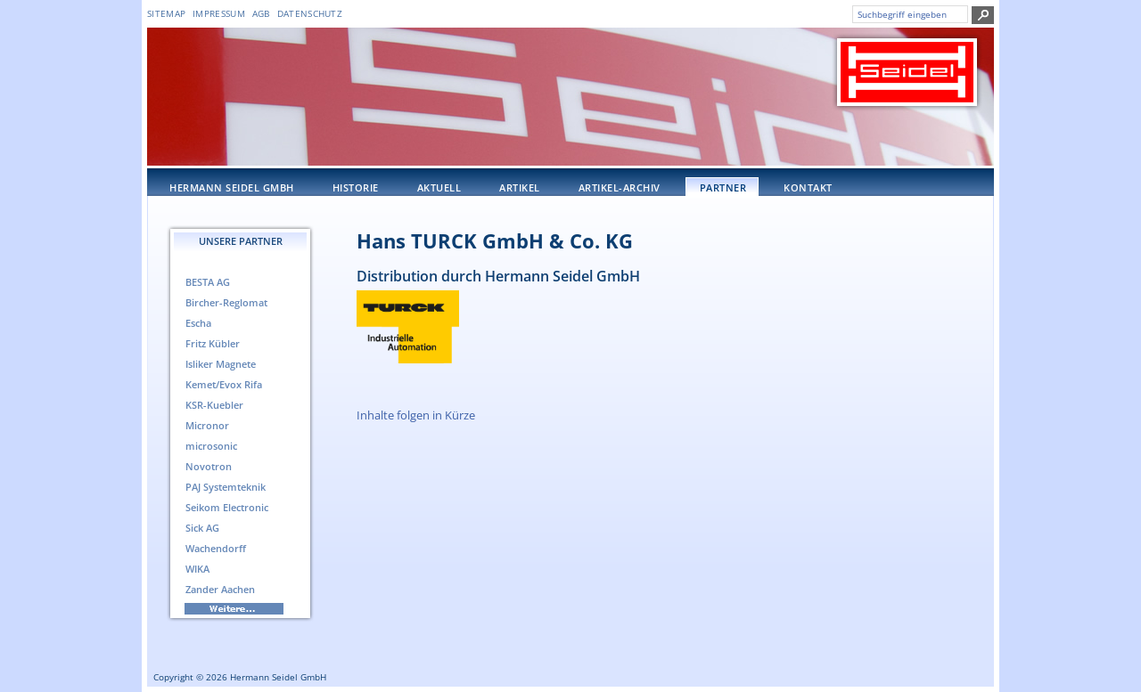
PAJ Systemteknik (225, 486)
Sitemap (166, 13)
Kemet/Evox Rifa (223, 384)
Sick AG (202, 527)
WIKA (197, 568)
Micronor (207, 425)
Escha (198, 323)
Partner (723, 187)
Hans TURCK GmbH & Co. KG (495, 240)
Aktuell (439, 187)
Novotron (208, 466)
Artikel (519, 187)
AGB (261, 13)
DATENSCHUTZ (309, 13)
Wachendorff (215, 548)
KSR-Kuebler (214, 404)
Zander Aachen (220, 589)
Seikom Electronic (226, 507)
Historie (355, 187)
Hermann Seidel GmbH (231, 187)
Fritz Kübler (212, 343)
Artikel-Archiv (620, 187)
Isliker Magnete (220, 363)
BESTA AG (207, 282)
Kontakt (808, 187)
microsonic (211, 445)
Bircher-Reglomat (226, 302)
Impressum (219, 13)
